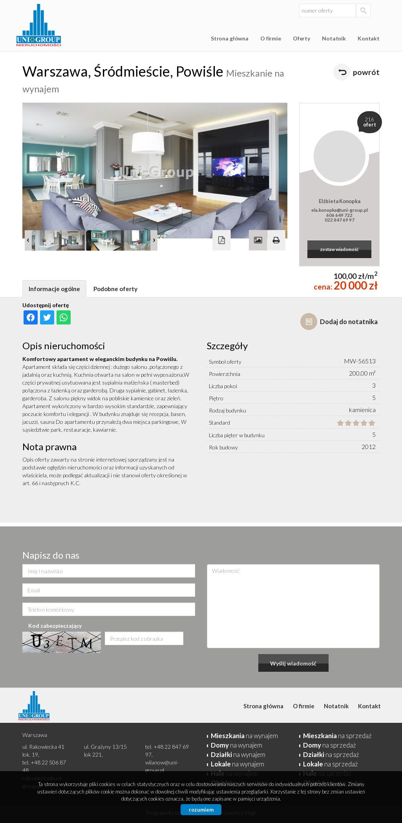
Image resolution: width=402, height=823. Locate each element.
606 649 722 (339, 215)
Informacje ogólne (54, 288)
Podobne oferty (115, 288)
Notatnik (334, 38)
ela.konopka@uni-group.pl (339, 210)
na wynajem (244, 735)
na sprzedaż (337, 735)
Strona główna (230, 38)
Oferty (301, 38)
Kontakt (369, 38)
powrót (366, 72)
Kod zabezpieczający (55, 625)
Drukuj (276, 240)
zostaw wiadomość (339, 249)
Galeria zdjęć (258, 240)
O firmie (270, 38)
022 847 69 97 (339, 219)
